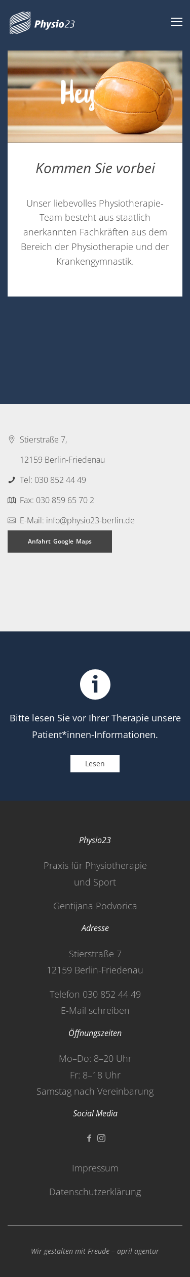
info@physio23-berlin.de (90, 520)
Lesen (95, 763)
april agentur (138, 1251)
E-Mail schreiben (95, 1010)
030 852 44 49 (60, 479)
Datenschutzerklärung (95, 1192)
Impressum (95, 1168)
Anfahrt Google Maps (60, 541)
